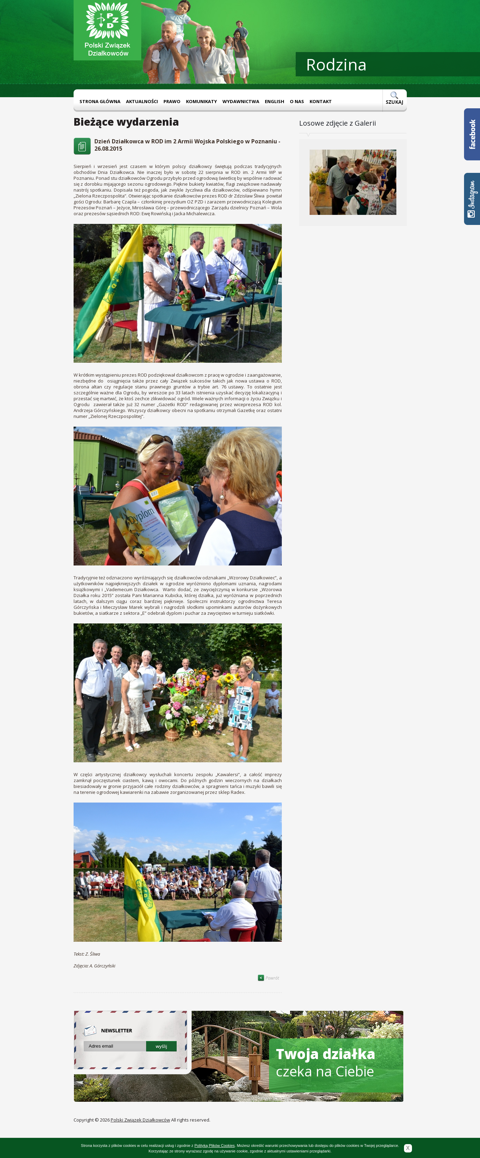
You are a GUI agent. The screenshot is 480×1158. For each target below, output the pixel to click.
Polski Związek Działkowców (140, 1120)
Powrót (268, 978)
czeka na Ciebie (326, 1062)
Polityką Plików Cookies (214, 1145)
